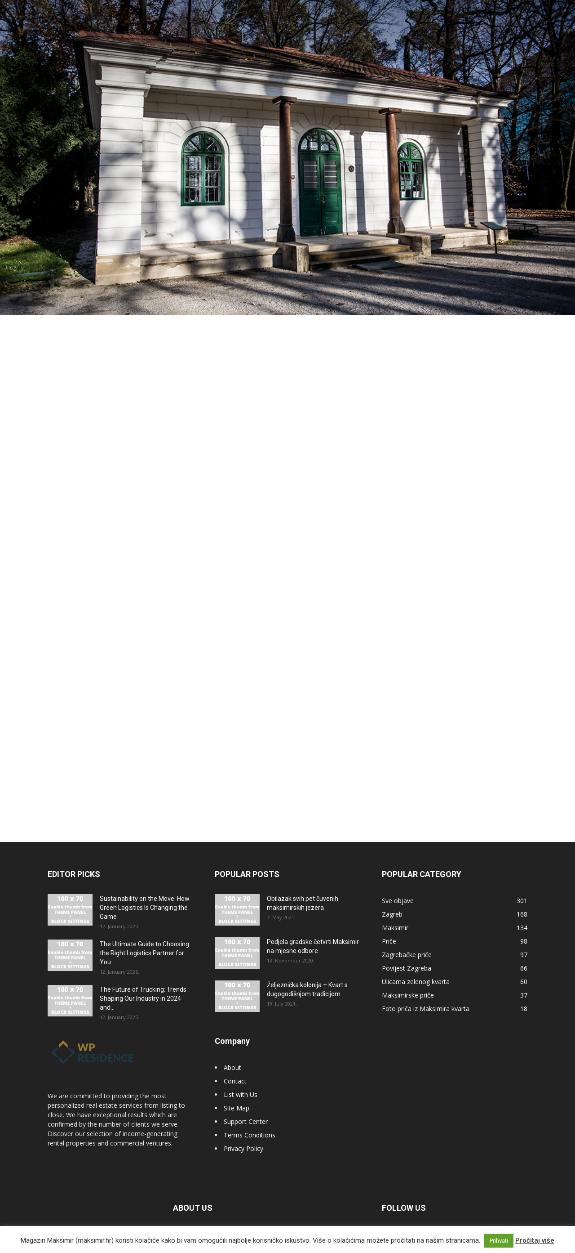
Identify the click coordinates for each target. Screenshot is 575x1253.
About (232, 1056)
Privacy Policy (243, 1136)
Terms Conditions (249, 1123)
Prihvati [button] (499, 1240)
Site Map (236, 1096)
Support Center (246, 1109)
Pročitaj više (534, 1240)
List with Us (240, 1082)
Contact (235, 1069)
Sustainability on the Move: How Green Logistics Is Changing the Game (145, 895)
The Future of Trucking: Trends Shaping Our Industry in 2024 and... (143, 986)
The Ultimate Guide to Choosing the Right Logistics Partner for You (144, 941)
